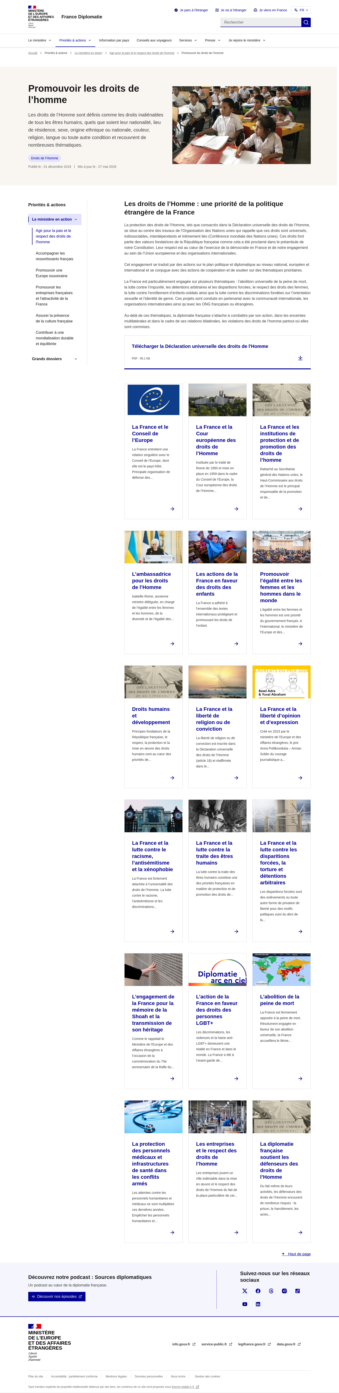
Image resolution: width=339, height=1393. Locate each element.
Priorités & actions (72, 40)
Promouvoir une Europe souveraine (51, 273)
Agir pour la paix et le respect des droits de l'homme (141, 53)
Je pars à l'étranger (194, 10)
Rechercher (306, 22)
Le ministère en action (88, 53)
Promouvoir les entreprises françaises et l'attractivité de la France (54, 295)
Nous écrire (178, 1376)
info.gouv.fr (181, 1344)
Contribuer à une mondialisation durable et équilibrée (54, 338)
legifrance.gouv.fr (252, 1344)
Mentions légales (116, 1376)
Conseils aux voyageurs (154, 40)
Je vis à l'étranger (233, 10)
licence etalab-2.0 (183, 1387)
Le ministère (37, 40)
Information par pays (114, 40)
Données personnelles (149, 1376)
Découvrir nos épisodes (57, 1296)
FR (302, 10)
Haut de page (299, 1254)
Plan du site (35, 1376)
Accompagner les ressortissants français (54, 256)
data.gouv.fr (286, 1344)
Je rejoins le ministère (244, 40)
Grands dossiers (47, 359)
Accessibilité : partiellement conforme (74, 1376)
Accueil (32, 53)
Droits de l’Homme (44, 158)
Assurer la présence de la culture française (54, 318)
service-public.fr (215, 1344)
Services (185, 40)
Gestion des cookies (207, 1376)
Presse (210, 40)
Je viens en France (273, 10)
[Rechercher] (260, 22)
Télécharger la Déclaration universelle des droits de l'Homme (200, 346)
